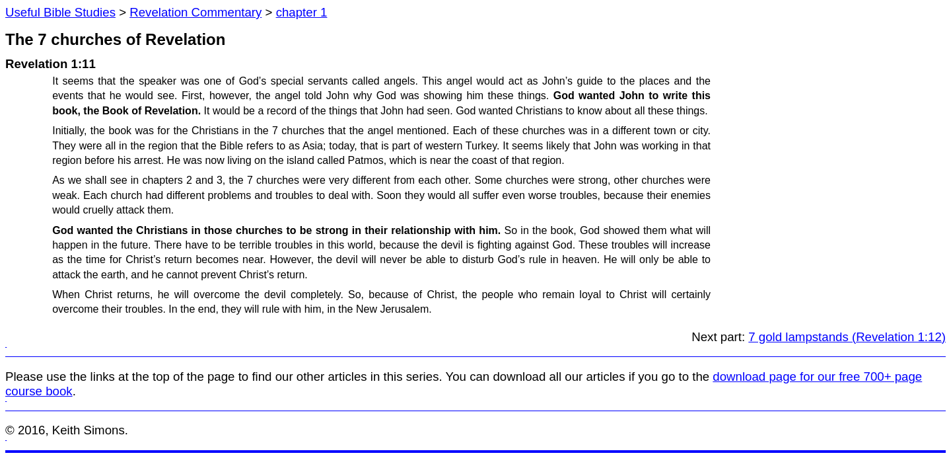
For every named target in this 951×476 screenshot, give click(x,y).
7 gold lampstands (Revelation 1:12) (847, 337)
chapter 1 (302, 12)
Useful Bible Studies (60, 12)
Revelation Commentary (195, 12)
